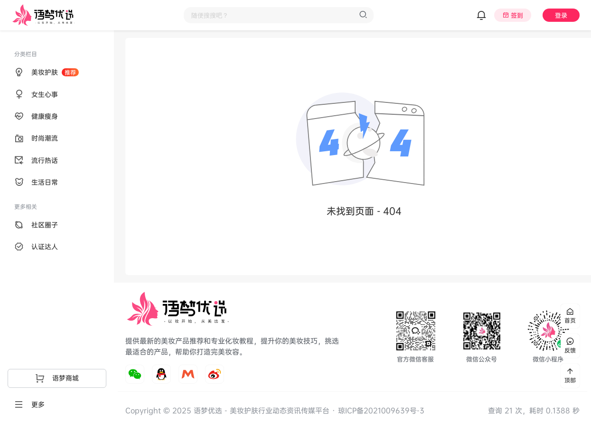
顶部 (570, 375)
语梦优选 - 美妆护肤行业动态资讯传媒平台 (260, 410)
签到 (517, 15)
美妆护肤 (46, 72)
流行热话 (36, 160)
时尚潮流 (36, 138)
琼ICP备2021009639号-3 (381, 410)
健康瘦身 (36, 116)
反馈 (570, 346)
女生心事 (36, 94)
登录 (561, 15)
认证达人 (36, 246)
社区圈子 (36, 224)
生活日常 (36, 182)
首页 (570, 316)
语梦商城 (57, 378)
